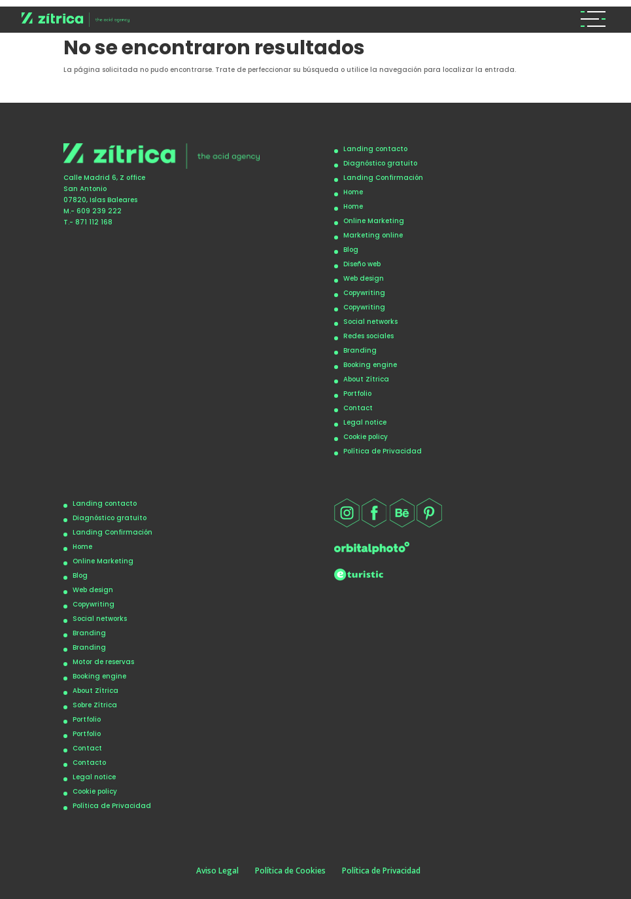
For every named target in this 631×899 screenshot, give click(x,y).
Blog (350, 250)
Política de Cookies (290, 870)
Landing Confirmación (383, 178)
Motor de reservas (103, 662)
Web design (363, 278)
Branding (360, 350)
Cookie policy (365, 437)
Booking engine (370, 365)
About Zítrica (366, 379)
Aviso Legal (217, 870)
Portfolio (357, 393)
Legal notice (364, 422)
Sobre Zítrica (95, 705)
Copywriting (364, 293)
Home (353, 192)
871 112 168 (93, 222)
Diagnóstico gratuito (380, 163)
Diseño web (362, 264)
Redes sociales (368, 336)
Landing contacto (375, 149)
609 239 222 (99, 211)
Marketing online (373, 235)
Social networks (370, 321)
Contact (358, 408)
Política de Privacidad (382, 451)
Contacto (89, 762)
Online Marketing (373, 221)
